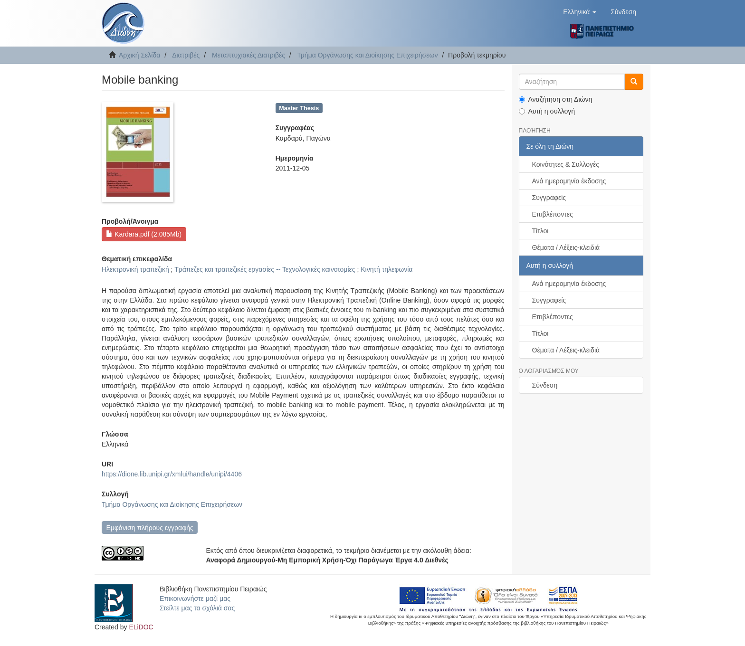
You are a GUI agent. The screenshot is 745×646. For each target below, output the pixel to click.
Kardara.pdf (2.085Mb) (143, 234)
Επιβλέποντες (552, 214)
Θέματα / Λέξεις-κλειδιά (566, 247)
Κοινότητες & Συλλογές (565, 164)
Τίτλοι (540, 231)
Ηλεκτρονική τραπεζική (135, 269)
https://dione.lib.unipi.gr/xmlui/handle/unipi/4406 (172, 474)
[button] (579, 12)
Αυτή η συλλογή (547, 111)
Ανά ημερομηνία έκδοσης (569, 181)
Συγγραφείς (549, 197)
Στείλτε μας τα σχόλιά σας (197, 608)
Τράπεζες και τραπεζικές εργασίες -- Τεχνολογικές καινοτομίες (264, 269)
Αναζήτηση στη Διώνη (555, 99)
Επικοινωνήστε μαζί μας (195, 598)
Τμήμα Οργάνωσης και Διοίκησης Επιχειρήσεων (367, 55)
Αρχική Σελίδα (139, 55)
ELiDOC (141, 627)
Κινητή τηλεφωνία (386, 269)
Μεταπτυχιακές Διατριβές (248, 55)
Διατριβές (186, 55)
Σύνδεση (545, 385)
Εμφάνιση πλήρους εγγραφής (149, 528)
